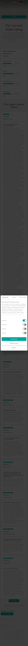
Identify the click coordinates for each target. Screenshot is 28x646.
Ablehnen (14, 347)
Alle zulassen (14, 339)
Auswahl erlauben (14, 343)
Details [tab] (14, 297)
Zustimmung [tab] (5, 297)
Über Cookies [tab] (23, 297)
